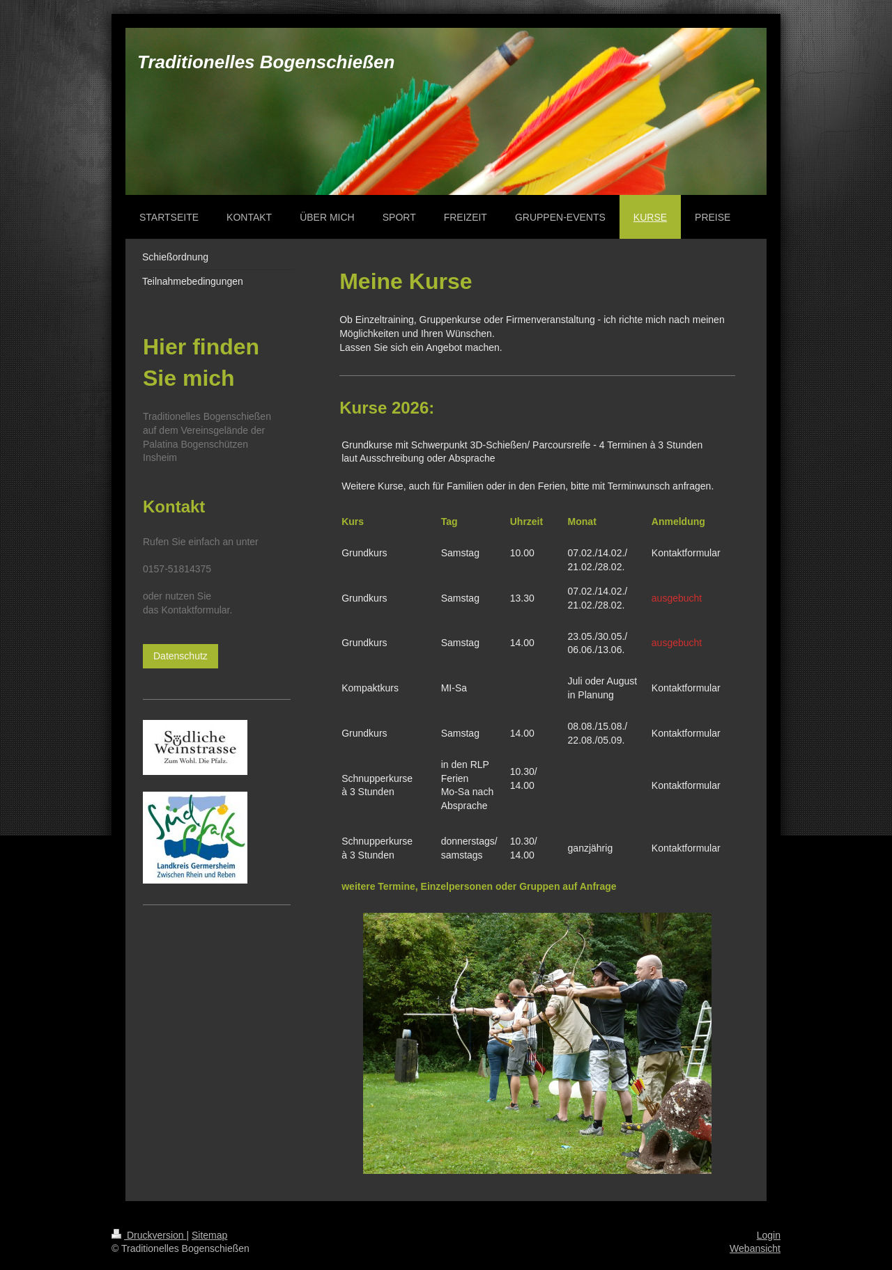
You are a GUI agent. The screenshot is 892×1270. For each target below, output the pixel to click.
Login (768, 1235)
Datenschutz (180, 655)
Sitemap (209, 1235)
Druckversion (149, 1235)
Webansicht (755, 1248)
